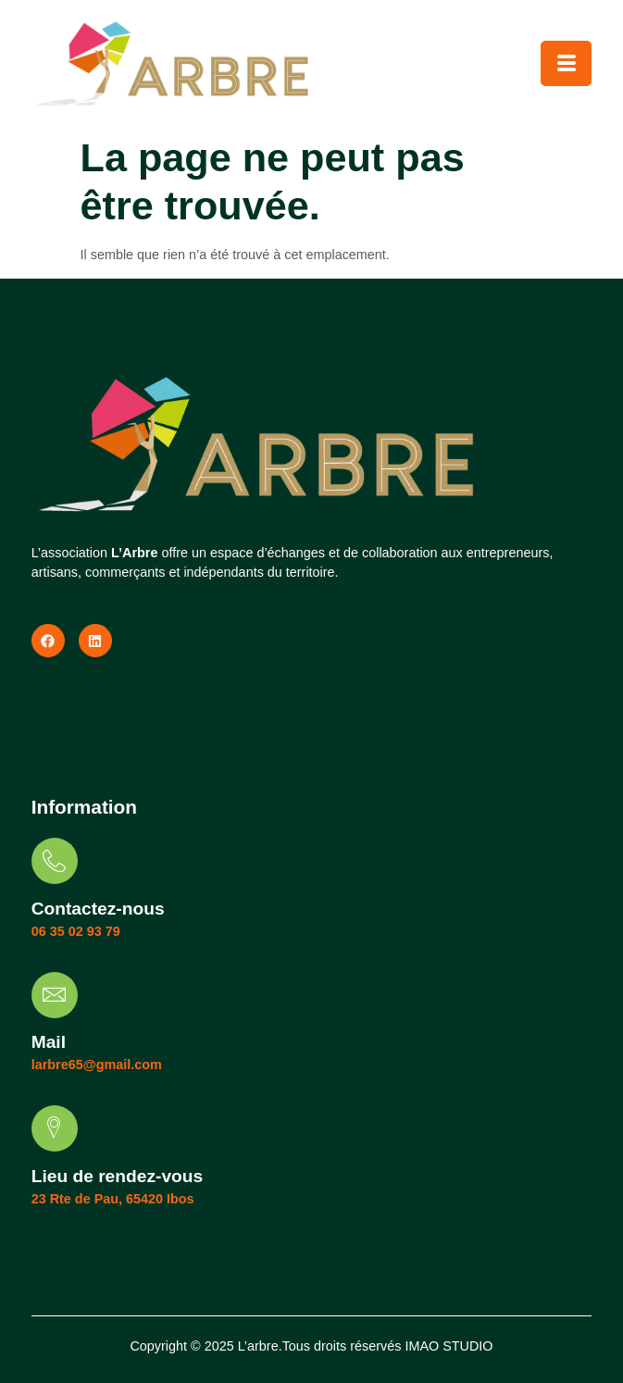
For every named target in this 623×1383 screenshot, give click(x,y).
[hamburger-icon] (566, 63)
